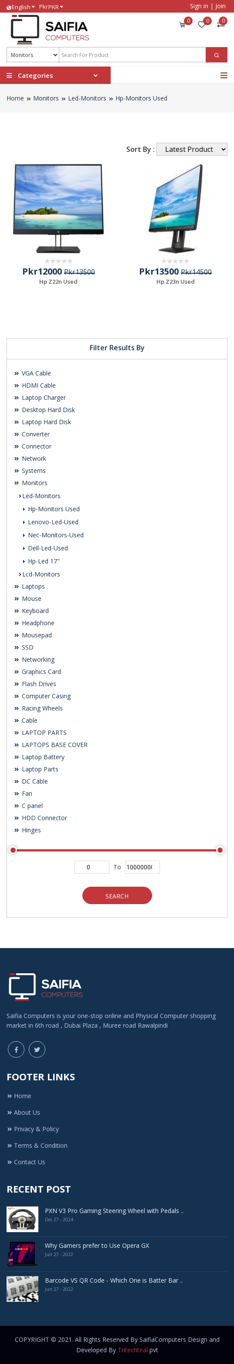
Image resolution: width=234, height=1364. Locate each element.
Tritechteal (133, 1350)
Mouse (27, 598)
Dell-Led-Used (45, 548)
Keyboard (31, 611)
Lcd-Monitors (39, 574)
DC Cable (31, 781)
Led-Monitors (87, 98)
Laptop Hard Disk (42, 422)
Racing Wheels (38, 708)
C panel (28, 805)
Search (117, 896)
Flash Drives (35, 684)
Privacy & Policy (33, 1129)
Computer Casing (42, 696)
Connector (32, 446)
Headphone (34, 623)
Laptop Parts (36, 769)
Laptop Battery (39, 757)
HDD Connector (40, 818)
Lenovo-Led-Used (50, 522)
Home (15, 98)
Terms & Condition (37, 1145)
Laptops (29, 586)
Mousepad (33, 635)
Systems (30, 470)
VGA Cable (32, 373)
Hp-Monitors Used (141, 98)
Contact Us (26, 1162)
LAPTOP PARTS (40, 732)
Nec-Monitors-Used (53, 535)
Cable (25, 720)
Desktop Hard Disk (44, 410)
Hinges (27, 830)
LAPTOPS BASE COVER (51, 745)
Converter (32, 434)
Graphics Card (37, 671)
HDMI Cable (35, 385)
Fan (23, 793)
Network (30, 458)
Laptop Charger (40, 397)
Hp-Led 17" (41, 561)
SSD (24, 647)
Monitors (46, 98)
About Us (23, 1112)
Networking (34, 659)
